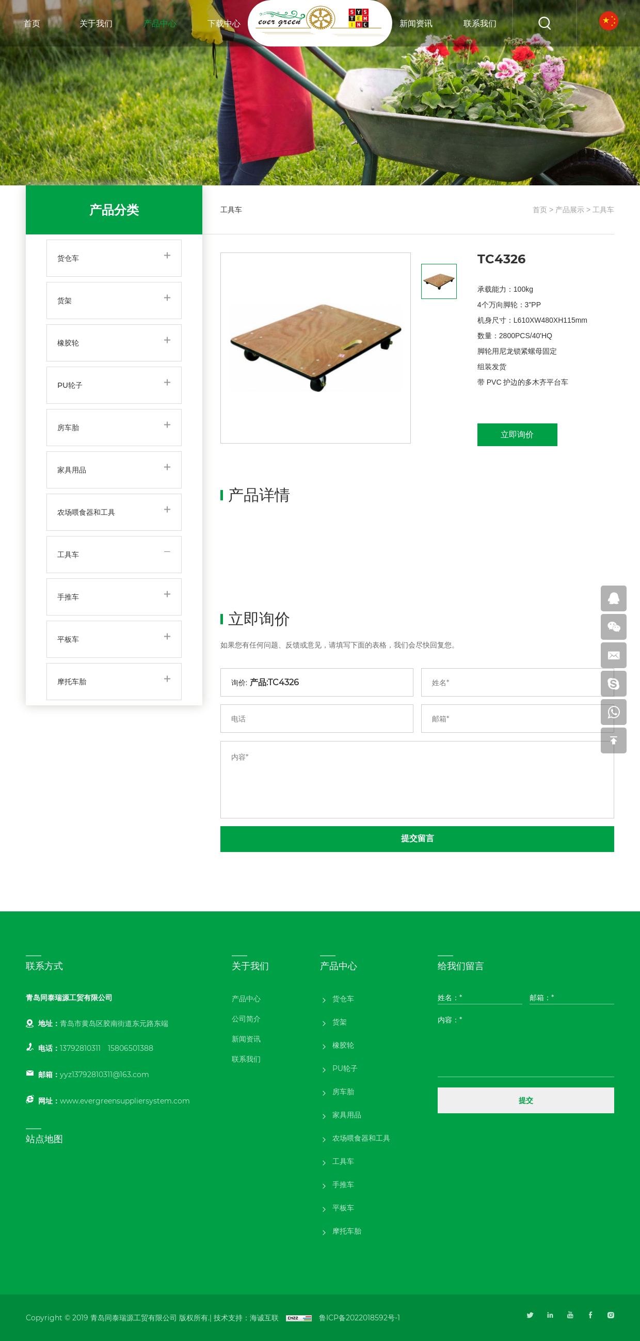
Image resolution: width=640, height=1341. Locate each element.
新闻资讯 (416, 23)
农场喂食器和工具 (86, 512)
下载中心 (224, 23)
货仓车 (68, 258)
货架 (64, 300)
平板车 (68, 639)
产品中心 (160, 23)
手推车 (68, 597)
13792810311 (80, 1048)
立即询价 (517, 434)
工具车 (68, 554)
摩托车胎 (71, 681)
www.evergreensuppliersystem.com (125, 1101)
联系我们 (480, 23)
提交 (526, 1100)
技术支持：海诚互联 (246, 1317)
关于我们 (96, 23)
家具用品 (71, 470)
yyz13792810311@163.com (104, 1074)
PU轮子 (70, 385)
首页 (32, 23)
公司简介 (246, 1018)
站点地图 (44, 1139)
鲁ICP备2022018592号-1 (359, 1317)
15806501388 (130, 1048)
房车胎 (68, 427)
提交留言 (417, 838)
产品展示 (569, 209)
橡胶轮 (68, 343)
